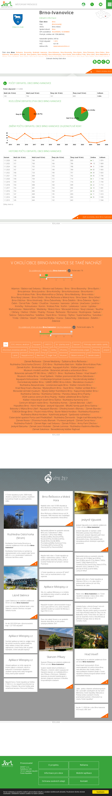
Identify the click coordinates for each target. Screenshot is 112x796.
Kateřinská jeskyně (58, 414)
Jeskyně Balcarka (19, 426)
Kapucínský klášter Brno (86, 390)
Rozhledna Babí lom (64, 364)
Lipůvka (92, 306)
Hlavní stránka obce (103, 71)
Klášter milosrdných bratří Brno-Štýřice (42, 399)
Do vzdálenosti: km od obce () (44, 327)
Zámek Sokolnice (40, 429)
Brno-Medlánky (72, 294)
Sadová (96, 312)
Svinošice (97, 315)
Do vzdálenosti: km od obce (47, 270)
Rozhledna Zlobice (74, 373)
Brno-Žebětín (69, 300)
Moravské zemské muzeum (26, 390)
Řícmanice (72, 312)
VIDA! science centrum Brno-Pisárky (39, 396)
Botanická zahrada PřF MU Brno (30, 373)
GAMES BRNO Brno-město (58, 382)
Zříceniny (63, 350)
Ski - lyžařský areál (62, 344)
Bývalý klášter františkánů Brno (57, 390)
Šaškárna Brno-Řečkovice (74, 361)
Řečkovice (60, 312)
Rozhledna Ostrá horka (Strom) (25, 364)
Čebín (14, 303)
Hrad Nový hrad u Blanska (28, 387)
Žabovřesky (70, 318)
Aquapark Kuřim (61, 367)
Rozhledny (34, 350)
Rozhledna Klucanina (88, 411)
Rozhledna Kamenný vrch (75, 399)
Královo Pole (53, 306)
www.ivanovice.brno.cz (61, 46)
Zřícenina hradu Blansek (43, 420)
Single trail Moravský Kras (89, 417)
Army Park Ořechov (87, 423)
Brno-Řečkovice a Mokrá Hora (60, 297)
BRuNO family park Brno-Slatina (81, 405)
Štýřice (71, 315)
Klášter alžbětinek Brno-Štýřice (74, 396)
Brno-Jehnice (14, 54)
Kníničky (19, 306)
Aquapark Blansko (49, 408)
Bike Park (40, 355)
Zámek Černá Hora (85, 420)
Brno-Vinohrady (34, 300)
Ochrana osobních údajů (53, 781)
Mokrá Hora (54, 309)
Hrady (44, 350)
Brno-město (87, 294)
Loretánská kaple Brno (57, 385)
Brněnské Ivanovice (40, 52)
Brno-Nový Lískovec (20, 297)
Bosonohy (27, 52)
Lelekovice (74, 306)
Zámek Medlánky (51, 361)
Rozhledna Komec (59, 402)
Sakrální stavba (93, 355)
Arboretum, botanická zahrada (14, 350)
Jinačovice (85, 303)
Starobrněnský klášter (83, 379)
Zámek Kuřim (23, 367)
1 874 (55, 41)
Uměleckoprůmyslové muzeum (55, 379)
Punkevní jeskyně (65, 420)
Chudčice (43, 303)
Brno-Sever (81, 297)
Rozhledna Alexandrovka (32, 385)
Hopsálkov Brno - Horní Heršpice (29, 405)
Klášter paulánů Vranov (82, 367)
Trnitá (15, 318)
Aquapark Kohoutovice (27, 379)
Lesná (84, 306)
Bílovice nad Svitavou (53, 288)
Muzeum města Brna (27, 376)
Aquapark (37, 344)
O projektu (53, 765)
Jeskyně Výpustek (55, 405)
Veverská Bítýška (46, 318)
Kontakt (84, 781)
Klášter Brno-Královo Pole (88, 364)
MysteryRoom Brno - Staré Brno (58, 387)
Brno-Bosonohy (66, 52)
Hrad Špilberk (46, 376)
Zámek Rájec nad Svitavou (47, 423)
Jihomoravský (56, 24)
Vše (5, 344)
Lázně (15, 355)
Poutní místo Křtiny (43, 411)
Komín (42, 306)
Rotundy (96, 350)
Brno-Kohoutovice (54, 54)
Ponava (50, 312)
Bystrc (96, 300)
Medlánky (41, 309)
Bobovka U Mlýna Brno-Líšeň (24, 408)
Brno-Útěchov (18, 300)
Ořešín (33, 312)
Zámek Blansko (93, 408)
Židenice (56, 320)
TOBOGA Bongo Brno (22, 411)
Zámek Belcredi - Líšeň (80, 402)
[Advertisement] (56, 241)
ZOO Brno (47, 364)
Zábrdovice (83, 318)
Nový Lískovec (87, 309)
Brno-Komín (66, 54)
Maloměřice (29, 309)
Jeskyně (106, 350)
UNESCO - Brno (55, 373)
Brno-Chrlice (100, 52)
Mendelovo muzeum (83, 382)
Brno (53, 22)
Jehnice (74, 303)
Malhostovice (15, 309)
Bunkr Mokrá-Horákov (65, 411)
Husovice (54, 303)
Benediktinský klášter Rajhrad (65, 429)
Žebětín (94, 318)
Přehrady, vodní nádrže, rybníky (96, 344)
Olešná (24, 312)
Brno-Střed (94, 297)
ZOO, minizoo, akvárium (20, 344)
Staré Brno (51, 315)
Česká (35, 303)
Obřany (15, 312)
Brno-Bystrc (77, 52)
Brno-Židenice (84, 300)
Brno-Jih (23, 54)
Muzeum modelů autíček (36, 370)
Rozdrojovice (85, 312)
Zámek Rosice (23, 420)
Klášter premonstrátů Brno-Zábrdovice (74, 376)
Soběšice (40, 315)
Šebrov (12, 315)
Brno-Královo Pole (79, 54)
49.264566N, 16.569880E (61, 32)
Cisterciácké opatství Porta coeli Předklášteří (30, 417)
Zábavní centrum (77, 355)
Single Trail (52, 355)
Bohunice (19, 52)
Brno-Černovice (88, 52)
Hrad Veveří (90, 373)
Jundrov (95, 303)
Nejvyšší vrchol (27, 355)
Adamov (15, 288)
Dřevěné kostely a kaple (80, 350)
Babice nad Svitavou (31, 288)
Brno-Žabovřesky (52, 300)
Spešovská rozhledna (79, 414)
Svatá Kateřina (84, 315)
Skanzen (76, 344)
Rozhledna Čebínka (30, 393)
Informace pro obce (53, 773)
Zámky (53, 350)
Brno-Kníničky (42, 54)
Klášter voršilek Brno (85, 387)
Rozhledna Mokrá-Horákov (34, 414)
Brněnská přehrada (41, 367)
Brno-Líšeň (91, 54)
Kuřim (64, 306)
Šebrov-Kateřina (26, 315)
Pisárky (41, 312)
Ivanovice (65, 303)
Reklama (84, 765)
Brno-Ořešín (38, 297)
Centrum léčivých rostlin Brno (33, 402)
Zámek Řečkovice (32, 361)
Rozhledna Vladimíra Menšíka (84, 426)
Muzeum (63, 355)
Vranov (59, 318)
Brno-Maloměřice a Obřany (50, 294)
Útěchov (24, 318)
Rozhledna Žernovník (64, 417)
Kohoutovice (31, 306)
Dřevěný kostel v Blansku (72, 408)
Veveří (33, 318)
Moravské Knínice (70, 309)
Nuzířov (99, 309)
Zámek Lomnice (60, 426)
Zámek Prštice (69, 423)
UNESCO (48, 344)
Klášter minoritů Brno (80, 385)
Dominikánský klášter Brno (31, 382)
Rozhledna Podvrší (23, 423)
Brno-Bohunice (53, 52)
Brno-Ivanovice (56, 12)
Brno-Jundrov (31, 54)
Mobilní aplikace (84, 773)
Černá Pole (24, 303)
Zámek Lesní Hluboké (40, 426)
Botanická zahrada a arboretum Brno (68, 370)
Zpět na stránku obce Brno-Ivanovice (97, 217)
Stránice (62, 315)
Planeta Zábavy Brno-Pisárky (76, 393)
